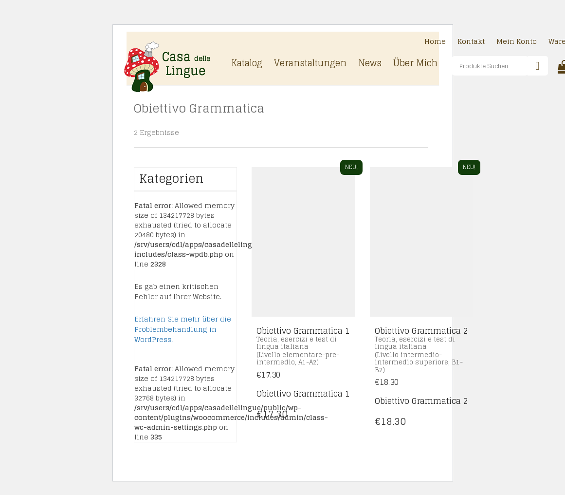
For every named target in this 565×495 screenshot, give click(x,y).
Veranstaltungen (310, 64)
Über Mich (415, 64)
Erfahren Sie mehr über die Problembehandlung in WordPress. (182, 329)
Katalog (246, 64)
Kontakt (471, 42)
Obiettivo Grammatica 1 (302, 393)
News (370, 64)
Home (435, 42)
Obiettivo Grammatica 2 (421, 401)
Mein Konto (516, 42)
